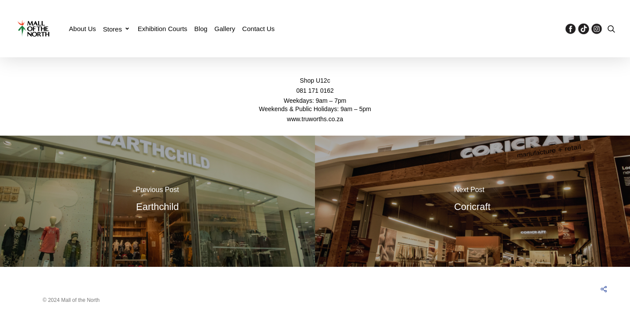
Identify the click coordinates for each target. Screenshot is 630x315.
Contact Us (258, 29)
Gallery (224, 29)
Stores (116, 29)
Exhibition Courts (162, 29)
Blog (200, 29)
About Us (82, 29)
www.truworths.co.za (315, 119)
